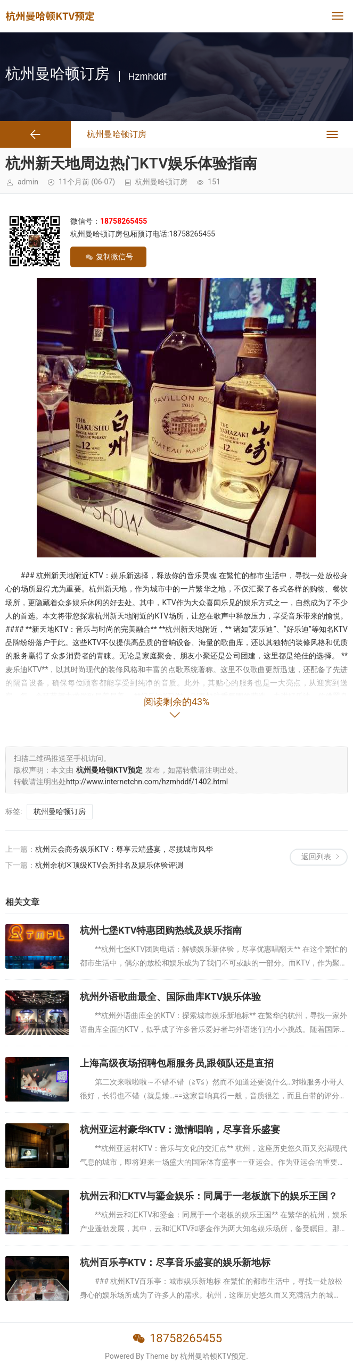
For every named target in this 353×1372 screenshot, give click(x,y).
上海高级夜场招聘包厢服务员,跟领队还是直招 (177, 1063)
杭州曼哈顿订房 (161, 181)
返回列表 (316, 856)
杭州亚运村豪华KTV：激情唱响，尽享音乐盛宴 (180, 1129)
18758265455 (186, 1338)
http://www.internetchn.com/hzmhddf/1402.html (147, 781)
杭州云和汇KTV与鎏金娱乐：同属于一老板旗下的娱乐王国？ (209, 1195)
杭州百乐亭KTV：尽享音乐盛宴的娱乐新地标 (175, 1262)
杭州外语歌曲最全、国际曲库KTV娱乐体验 (170, 996)
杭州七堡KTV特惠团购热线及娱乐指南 (161, 930)
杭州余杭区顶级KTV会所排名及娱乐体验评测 (109, 865)
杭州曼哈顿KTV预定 (213, 1356)
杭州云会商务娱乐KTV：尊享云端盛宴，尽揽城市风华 (124, 849)
